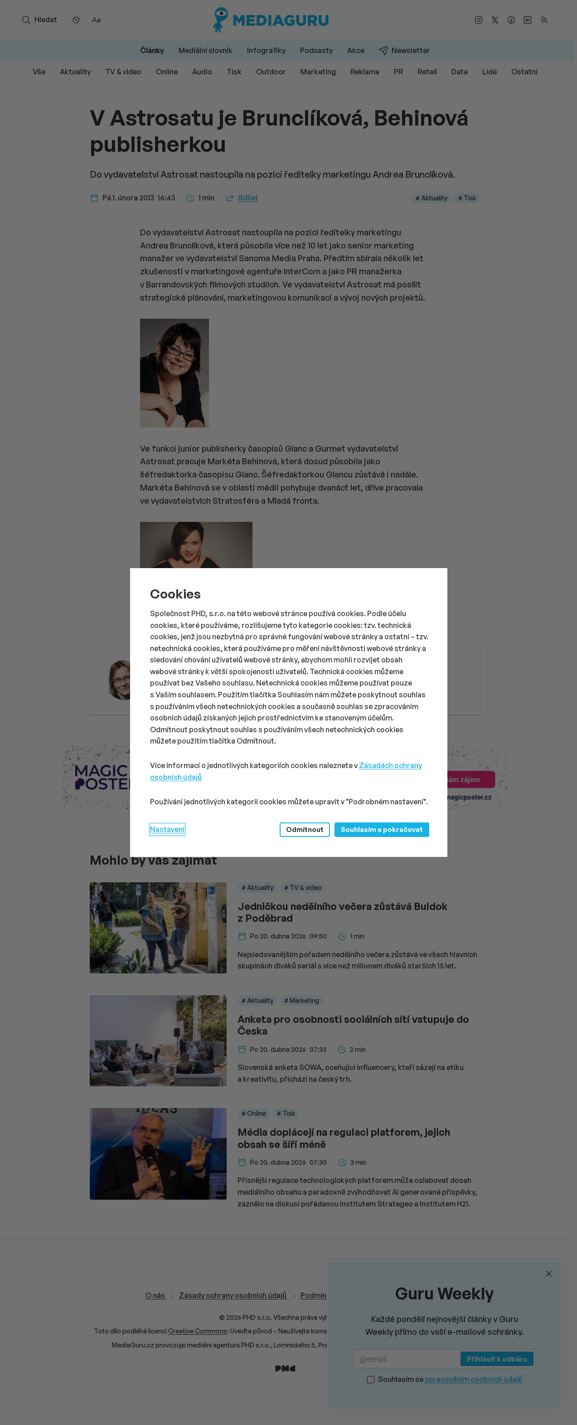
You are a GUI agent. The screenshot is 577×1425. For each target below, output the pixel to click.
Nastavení (167, 829)
